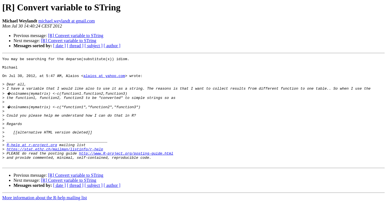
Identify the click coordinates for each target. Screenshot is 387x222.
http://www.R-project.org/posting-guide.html (126, 170)
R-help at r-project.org (32, 160)
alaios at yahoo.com (104, 79)
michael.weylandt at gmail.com (67, 21)
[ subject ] (94, 45)
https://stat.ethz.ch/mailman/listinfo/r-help (55, 165)
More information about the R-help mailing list (44, 217)
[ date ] (59, 45)
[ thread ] (75, 45)
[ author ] (112, 45)
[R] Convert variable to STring (75, 35)
